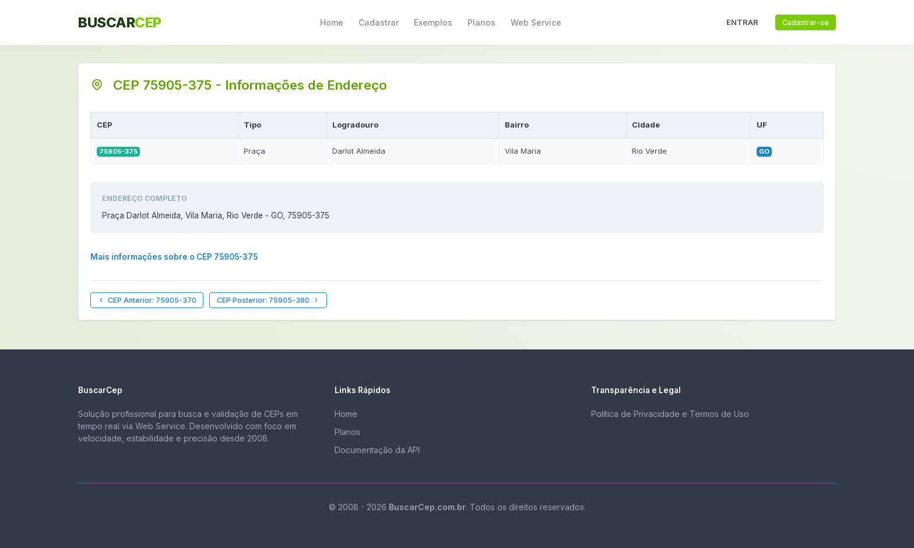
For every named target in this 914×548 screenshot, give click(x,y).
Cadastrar (378, 22)
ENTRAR (742, 22)
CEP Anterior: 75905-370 (146, 300)
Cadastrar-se (805, 22)
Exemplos (433, 22)
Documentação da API (377, 450)
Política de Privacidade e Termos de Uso (670, 414)
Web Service (536, 22)
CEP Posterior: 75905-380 (268, 300)
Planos (481, 22)
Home (331, 22)
